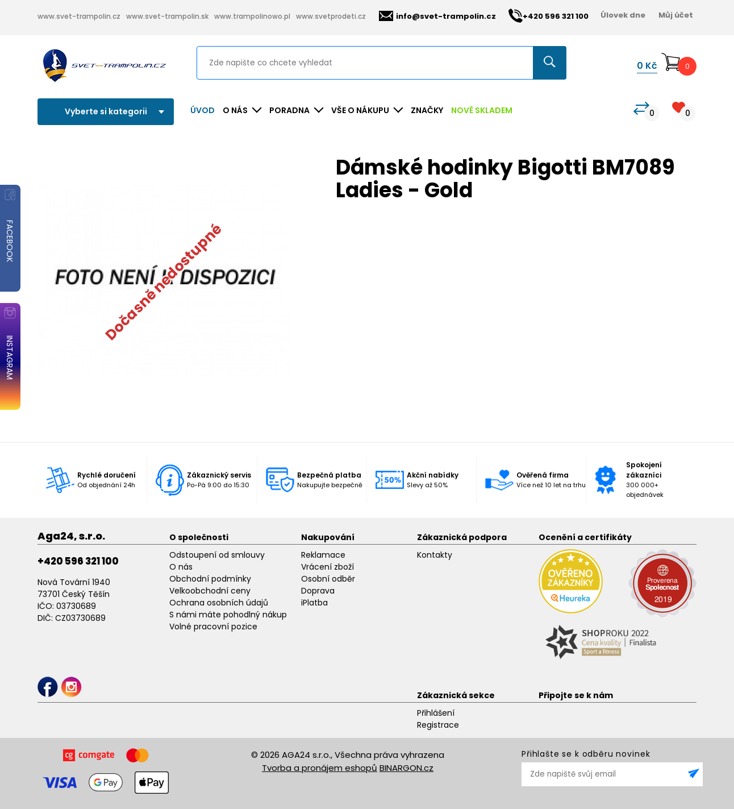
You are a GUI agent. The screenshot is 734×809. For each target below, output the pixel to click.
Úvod (202, 110)
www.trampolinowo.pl (252, 16)
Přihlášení (435, 713)
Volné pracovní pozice (213, 626)
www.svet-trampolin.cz (78, 16)
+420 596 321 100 (78, 561)
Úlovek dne (622, 15)
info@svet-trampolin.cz (437, 16)
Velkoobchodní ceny (210, 590)
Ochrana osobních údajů (218, 602)
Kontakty (434, 555)
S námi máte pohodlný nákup (228, 614)
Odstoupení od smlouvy (217, 555)
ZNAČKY (427, 110)
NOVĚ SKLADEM (481, 110)
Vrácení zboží (327, 566)
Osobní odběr (328, 578)
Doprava (318, 590)
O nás (181, 566)
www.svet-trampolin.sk (167, 16)
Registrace (438, 725)
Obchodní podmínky (210, 578)
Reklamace (323, 555)
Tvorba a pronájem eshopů (319, 768)
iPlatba (314, 602)
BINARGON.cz (406, 768)
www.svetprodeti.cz (331, 16)
